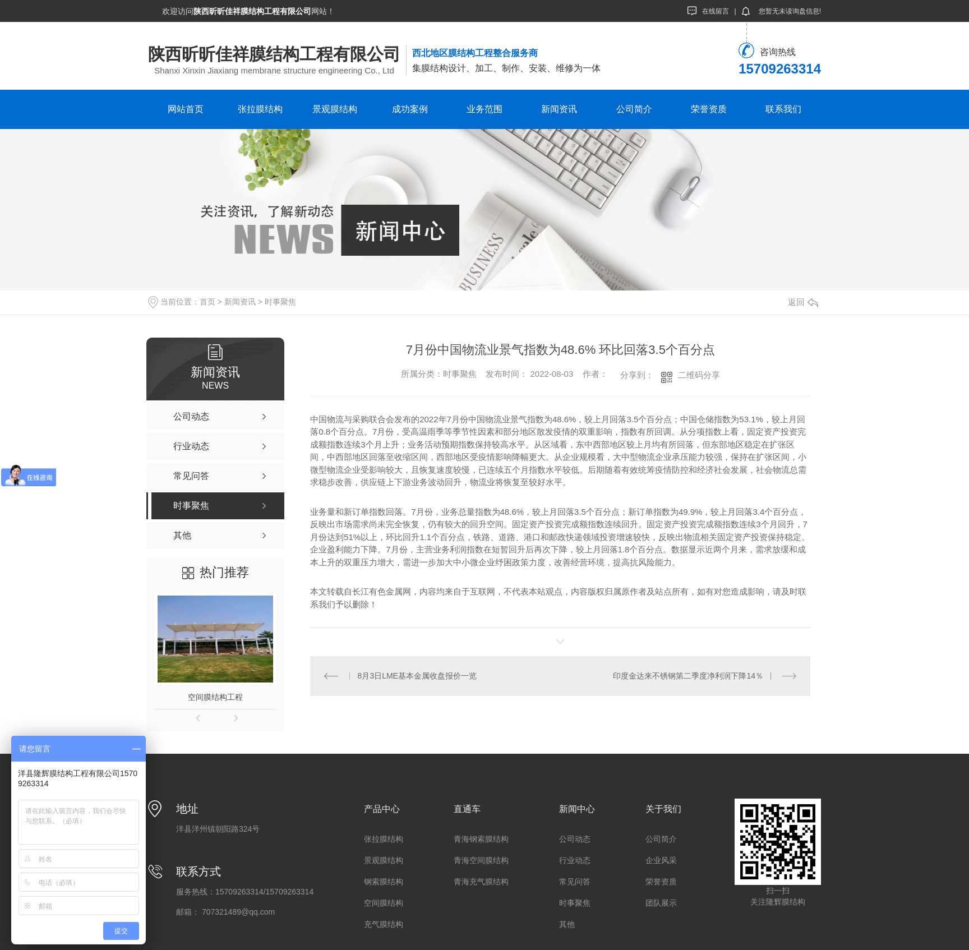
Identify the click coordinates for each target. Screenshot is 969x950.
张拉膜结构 (260, 109)
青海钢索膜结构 (481, 838)
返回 (803, 302)
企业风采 (661, 860)
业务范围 (484, 109)
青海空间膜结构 (481, 860)
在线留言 (708, 10)
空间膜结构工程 (215, 697)
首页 (207, 301)
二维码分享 (699, 375)
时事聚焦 (280, 301)
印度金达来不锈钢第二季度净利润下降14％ (688, 675)
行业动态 (574, 860)
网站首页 (186, 109)
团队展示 (661, 902)
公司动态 (574, 838)
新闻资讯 (559, 109)
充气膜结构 (383, 924)
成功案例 (410, 109)
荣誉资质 (709, 109)
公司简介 (634, 109)
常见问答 (574, 881)
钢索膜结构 (383, 881)
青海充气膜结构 (481, 881)
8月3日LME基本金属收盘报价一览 (417, 675)
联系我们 (783, 109)
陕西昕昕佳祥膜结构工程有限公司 (274, 54)
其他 (567, 924)
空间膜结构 (383, 902)
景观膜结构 (334, 109)
